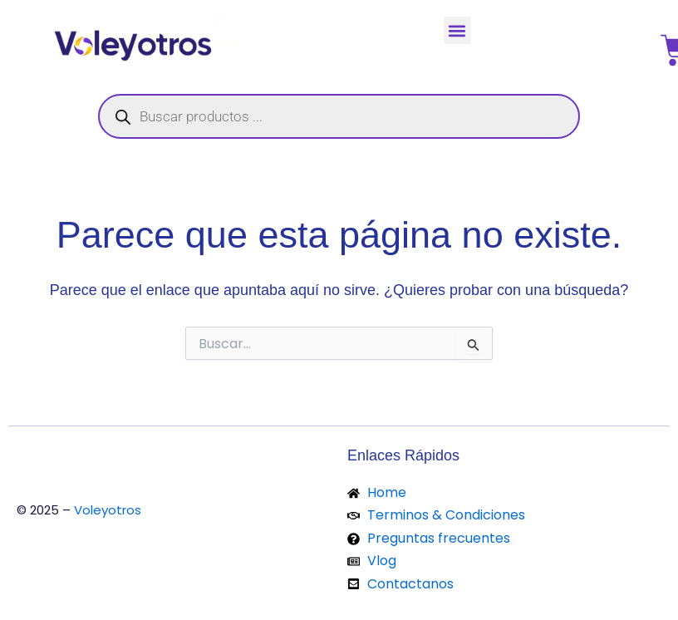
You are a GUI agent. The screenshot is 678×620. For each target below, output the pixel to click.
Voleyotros (107, 510)
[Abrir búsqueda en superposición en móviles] (339, 116)
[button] (457, 30)
